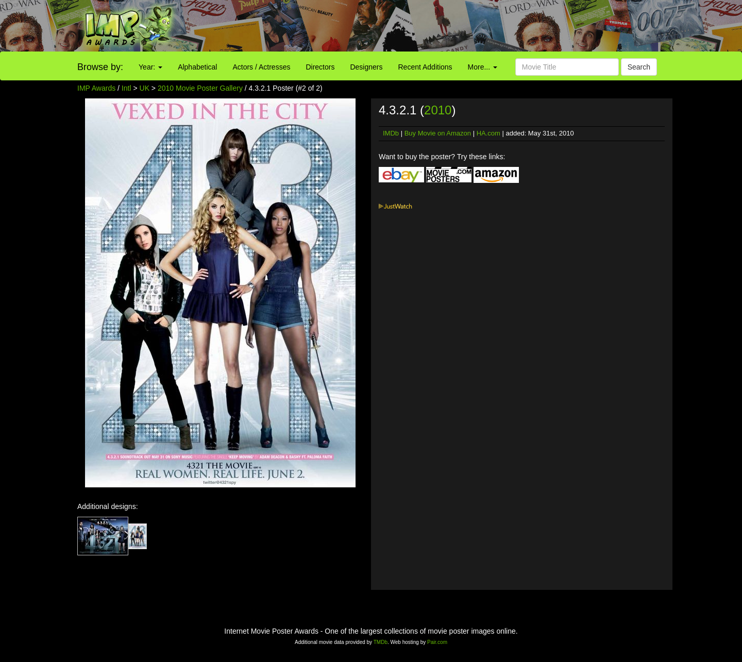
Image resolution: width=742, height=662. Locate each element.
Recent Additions (425, 67)
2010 (437, 110)
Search (639, 67)
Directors (320, 67)
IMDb (391, 133)
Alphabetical (197, 67)
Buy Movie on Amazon (437, 133)
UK (144, 88)
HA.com (488, 133)
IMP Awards (96, 88)
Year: (150, 67)
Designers (366, 67)
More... (482, 67)
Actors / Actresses (261, 67)
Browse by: (100, 67)
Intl (126, 88)
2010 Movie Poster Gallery (200, 88)
